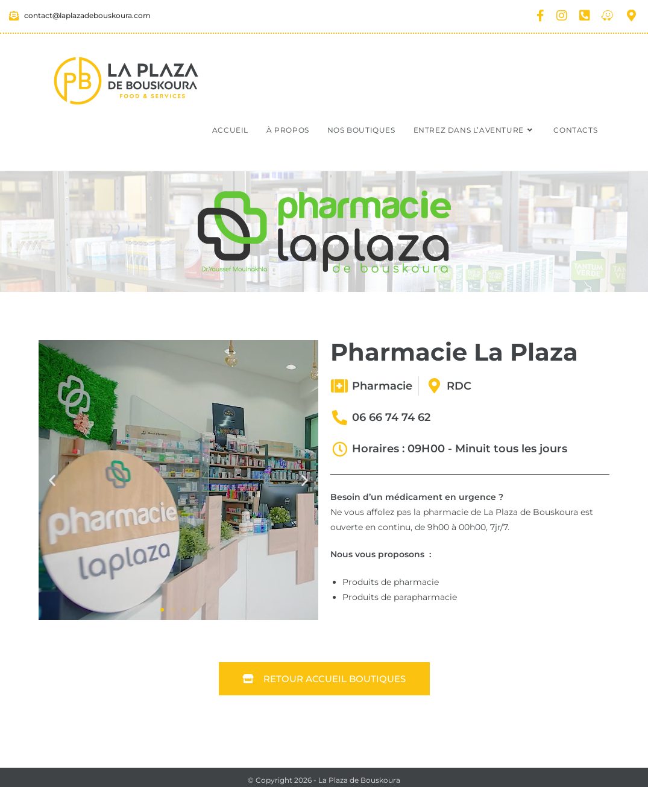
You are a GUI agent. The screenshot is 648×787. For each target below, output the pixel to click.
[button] (52, 479)
